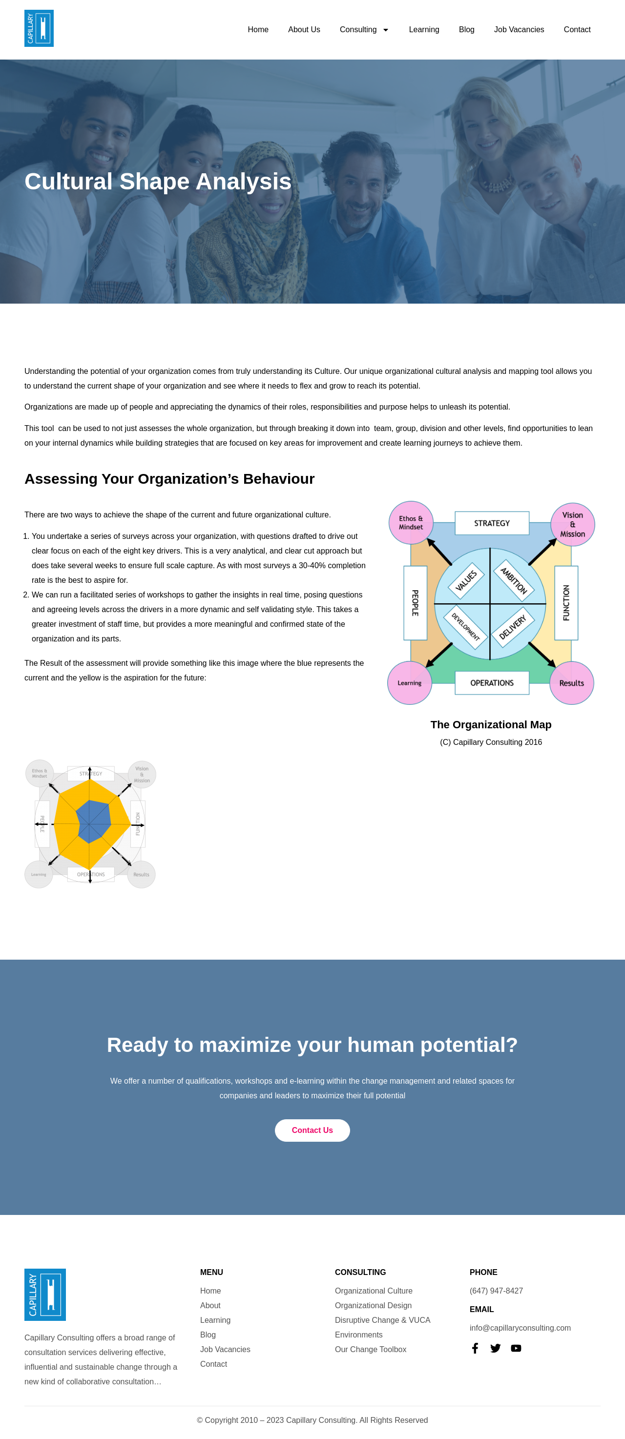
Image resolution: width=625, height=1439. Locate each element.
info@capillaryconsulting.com (520, 1328)
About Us (304, 29)
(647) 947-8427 (496, 1291)
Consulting (365, 30)
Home (258, 29)
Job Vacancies (519, 29)
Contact (577, 29)
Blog (467, 29)
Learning (424, 29)
